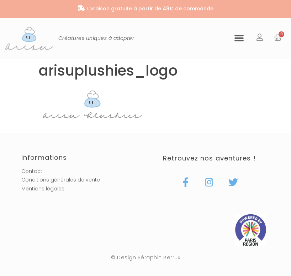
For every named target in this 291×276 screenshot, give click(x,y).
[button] (239, 37)
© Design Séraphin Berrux (145, 257)
